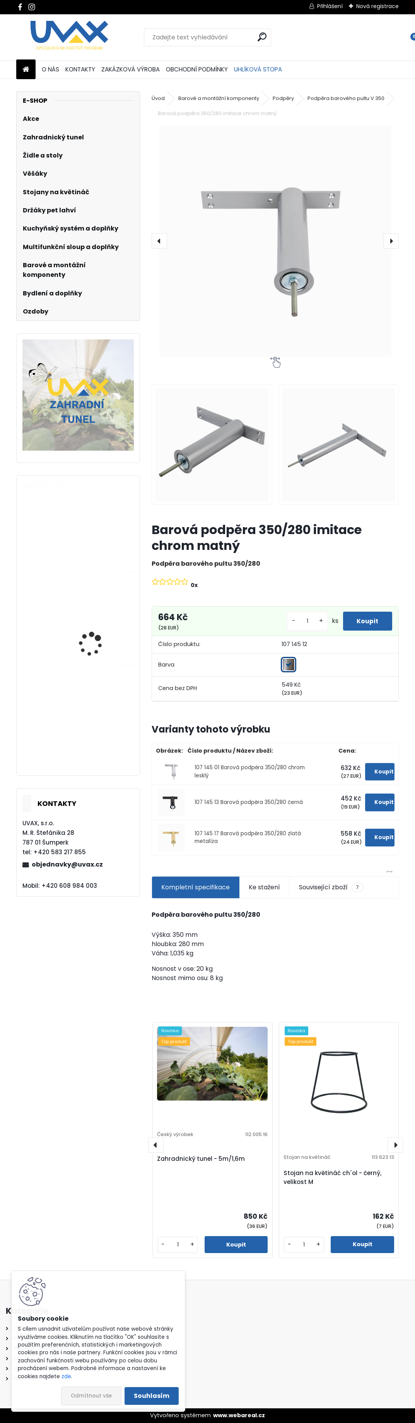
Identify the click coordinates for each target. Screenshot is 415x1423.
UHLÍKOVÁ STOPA (258, 69)
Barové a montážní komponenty (218, 98)
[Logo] (69, 37)
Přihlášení (330, 6)
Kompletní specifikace (195, 887)
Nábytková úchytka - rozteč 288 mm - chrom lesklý (99, 643)
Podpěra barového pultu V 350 (345, 98)
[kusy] (303, 621)
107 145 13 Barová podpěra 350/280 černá (249, 802)
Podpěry (283, 98)
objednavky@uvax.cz (67, 864)
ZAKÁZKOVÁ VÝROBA (130, 69)
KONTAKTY (80, 69)
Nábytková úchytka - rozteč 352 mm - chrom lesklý (99, 737)
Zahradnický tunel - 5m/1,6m (201, 1159)
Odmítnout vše (91, 1395)
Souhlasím (151, 1395)
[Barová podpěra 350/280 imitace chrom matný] (275, 241)
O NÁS (50, 69)
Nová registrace (377, 6)
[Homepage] (26, 69)
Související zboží (331, 887)
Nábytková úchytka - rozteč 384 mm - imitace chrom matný (101, 549)
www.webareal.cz (239, 1415)
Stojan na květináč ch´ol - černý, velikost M (332, 1177)
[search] (262, 36)
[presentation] (159, 241)
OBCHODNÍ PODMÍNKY (197, 69)
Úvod (158, 98)
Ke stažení (264, 887)
